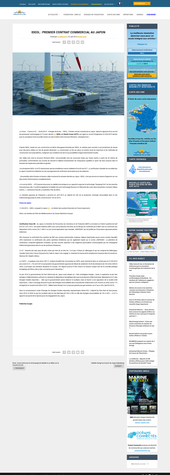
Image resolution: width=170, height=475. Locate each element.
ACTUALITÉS (53, 12)
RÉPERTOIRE (128, 12)
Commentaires (96, 4)
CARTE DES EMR (113, 12)
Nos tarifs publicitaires (61, 472)
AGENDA (139, 12)
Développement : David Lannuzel (42, 472)
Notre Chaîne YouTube (60, 4)
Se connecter (108, 4)
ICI (55, 131)
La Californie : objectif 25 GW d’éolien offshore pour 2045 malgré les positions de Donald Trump (141, 358)
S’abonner (151, 12)
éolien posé (82, 34)
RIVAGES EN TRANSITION (94, 12)
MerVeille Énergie (44, 4)
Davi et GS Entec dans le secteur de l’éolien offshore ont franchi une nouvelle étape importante (141, 299)
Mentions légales (75, 472)
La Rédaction (62, 34)
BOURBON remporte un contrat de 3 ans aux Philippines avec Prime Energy (142, 340)
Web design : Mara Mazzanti (22, 472)
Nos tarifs (32, 4)
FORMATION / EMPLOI (72, 12)
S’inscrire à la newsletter (80, 4)
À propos (23, 4)
